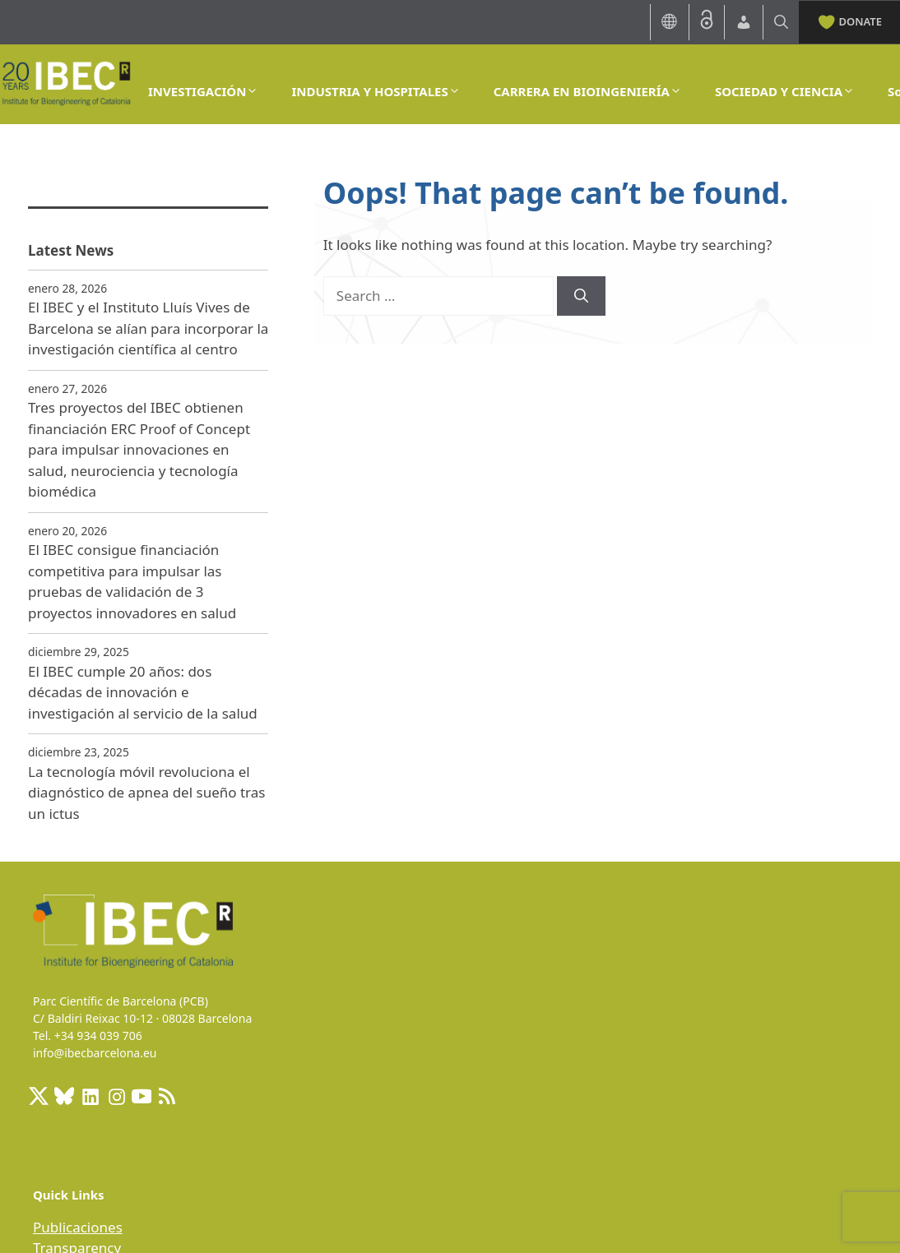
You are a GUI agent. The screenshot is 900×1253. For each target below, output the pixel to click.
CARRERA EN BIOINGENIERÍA (588, 91)
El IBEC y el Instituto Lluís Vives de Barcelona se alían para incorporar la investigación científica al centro (148, 328)
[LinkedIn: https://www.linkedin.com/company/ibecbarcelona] (90, 1096)
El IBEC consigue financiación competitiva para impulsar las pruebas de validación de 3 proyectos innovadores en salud (132, 581)
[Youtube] (141, 1096)
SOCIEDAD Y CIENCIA (785, 91)
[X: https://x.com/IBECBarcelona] (39, 1096)
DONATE (849, 20)
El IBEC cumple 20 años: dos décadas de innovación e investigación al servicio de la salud (142, 692)
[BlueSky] (64, 1096)
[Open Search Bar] (781, 21)
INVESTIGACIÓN (203, 91)
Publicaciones (78, 1227)
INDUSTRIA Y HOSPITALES (375, 91)
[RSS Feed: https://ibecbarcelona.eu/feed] (167, 1096)
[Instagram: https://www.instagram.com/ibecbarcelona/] (116, 1096)
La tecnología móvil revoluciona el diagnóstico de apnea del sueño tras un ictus (146, 792)
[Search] (581, 296)
